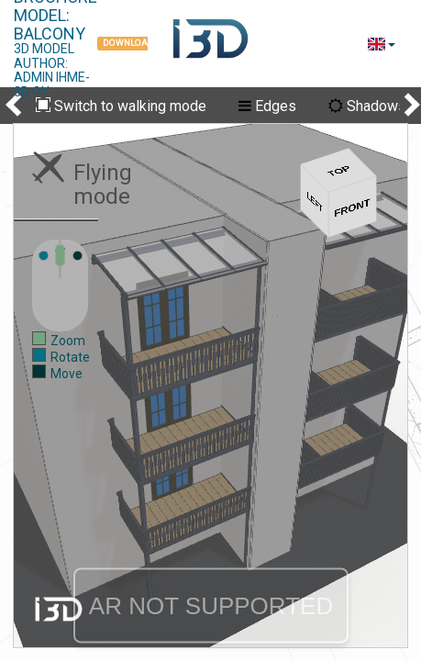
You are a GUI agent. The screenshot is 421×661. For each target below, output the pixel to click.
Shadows (367, 106)
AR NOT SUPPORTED (210, 606)
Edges (267, 106)
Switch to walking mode (121, 106)
